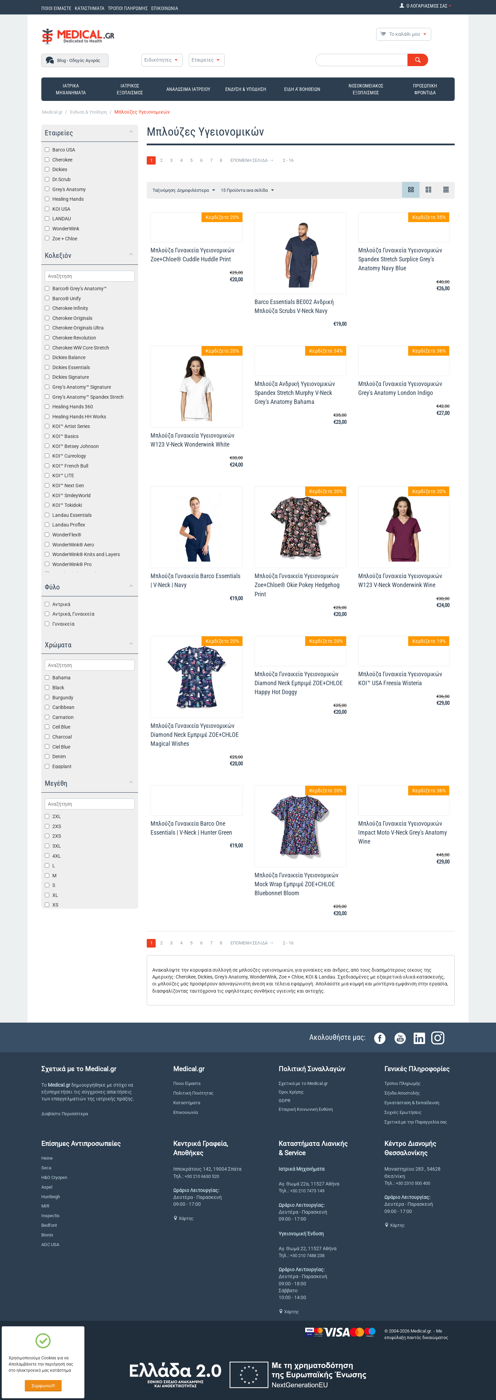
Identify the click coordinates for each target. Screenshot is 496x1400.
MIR (45, 1206)
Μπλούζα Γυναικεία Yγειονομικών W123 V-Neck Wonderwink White (193, 440)
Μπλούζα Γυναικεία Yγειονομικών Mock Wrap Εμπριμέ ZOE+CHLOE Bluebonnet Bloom (297, 884)
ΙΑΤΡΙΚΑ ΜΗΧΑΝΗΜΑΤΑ (71, 89)
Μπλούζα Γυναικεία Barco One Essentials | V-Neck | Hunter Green (191, 828)
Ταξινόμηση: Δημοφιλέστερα (184, 190)
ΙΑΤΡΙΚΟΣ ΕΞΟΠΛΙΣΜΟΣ (130, 89)
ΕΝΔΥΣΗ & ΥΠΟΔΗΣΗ (245, 89)
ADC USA (50, 1244)
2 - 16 (288, 160)
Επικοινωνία (185, 1112)
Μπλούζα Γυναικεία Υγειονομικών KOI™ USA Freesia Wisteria (400, 678)
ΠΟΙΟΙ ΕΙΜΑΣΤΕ (56, 8)
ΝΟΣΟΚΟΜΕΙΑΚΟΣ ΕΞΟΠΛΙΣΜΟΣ (366, 89)
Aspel (46, 1187)
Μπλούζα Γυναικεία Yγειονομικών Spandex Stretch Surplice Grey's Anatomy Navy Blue (400, 259)
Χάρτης (183, 1218)
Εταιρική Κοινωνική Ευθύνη (306, 1109)
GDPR (284, 1100)
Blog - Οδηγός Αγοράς (78, 60)
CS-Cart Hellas (398, 1344)
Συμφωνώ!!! (43, 1385)
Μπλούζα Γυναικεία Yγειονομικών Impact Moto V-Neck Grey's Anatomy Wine (402, 832)
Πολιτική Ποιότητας (193, 1093)
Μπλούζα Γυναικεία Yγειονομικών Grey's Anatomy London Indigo (400, 388)
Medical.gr (52, 112)
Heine (47, 1158)
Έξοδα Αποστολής (402, 1093)
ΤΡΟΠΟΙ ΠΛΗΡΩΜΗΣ (128, 8)
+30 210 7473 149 (307, 1190)
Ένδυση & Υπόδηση (88, 112)
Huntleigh (50, 1196)
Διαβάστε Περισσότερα (64, 1113)
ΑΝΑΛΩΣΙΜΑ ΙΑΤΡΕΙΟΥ (188, 89)
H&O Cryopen (54, 1177)
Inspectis (50, 1215)
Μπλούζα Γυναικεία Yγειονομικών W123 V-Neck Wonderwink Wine (400, 580)
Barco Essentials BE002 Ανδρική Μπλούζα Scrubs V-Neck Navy (294, 306)
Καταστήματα (186, 1102)
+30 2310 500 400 (413, 1183)
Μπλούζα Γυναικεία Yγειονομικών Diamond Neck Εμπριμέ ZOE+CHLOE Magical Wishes (195, 734)
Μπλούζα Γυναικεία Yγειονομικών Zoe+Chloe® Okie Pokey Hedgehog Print (297, 584)
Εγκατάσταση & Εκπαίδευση (411, 1102)
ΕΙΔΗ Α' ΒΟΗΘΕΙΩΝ (302, 89)
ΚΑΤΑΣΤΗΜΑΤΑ (89, 8)
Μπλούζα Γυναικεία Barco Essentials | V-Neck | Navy (195, 580)
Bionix (47, 1234)
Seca (46, 1167)
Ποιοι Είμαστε (187, 1083)
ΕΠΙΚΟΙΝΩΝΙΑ (164, 8)
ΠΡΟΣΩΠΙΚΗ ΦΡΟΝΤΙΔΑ (425, 89)
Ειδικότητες (158, 60)
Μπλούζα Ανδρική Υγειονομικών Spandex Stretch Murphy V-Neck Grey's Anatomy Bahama (295, 392)
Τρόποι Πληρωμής (402, 1083)
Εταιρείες (203, 60)
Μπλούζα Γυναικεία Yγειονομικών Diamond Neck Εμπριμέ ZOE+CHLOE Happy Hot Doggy (299, 683)
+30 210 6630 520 (202, 1176)
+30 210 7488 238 (307, 1255)
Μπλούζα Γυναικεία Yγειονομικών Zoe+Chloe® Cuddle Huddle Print (193, 255)
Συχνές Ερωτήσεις (403, 1112)
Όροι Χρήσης (291, 1092)
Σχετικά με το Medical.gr (303, 1083)
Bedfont (49, 1225)
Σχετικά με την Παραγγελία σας (415, 1122)
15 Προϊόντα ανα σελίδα (247, 190)
